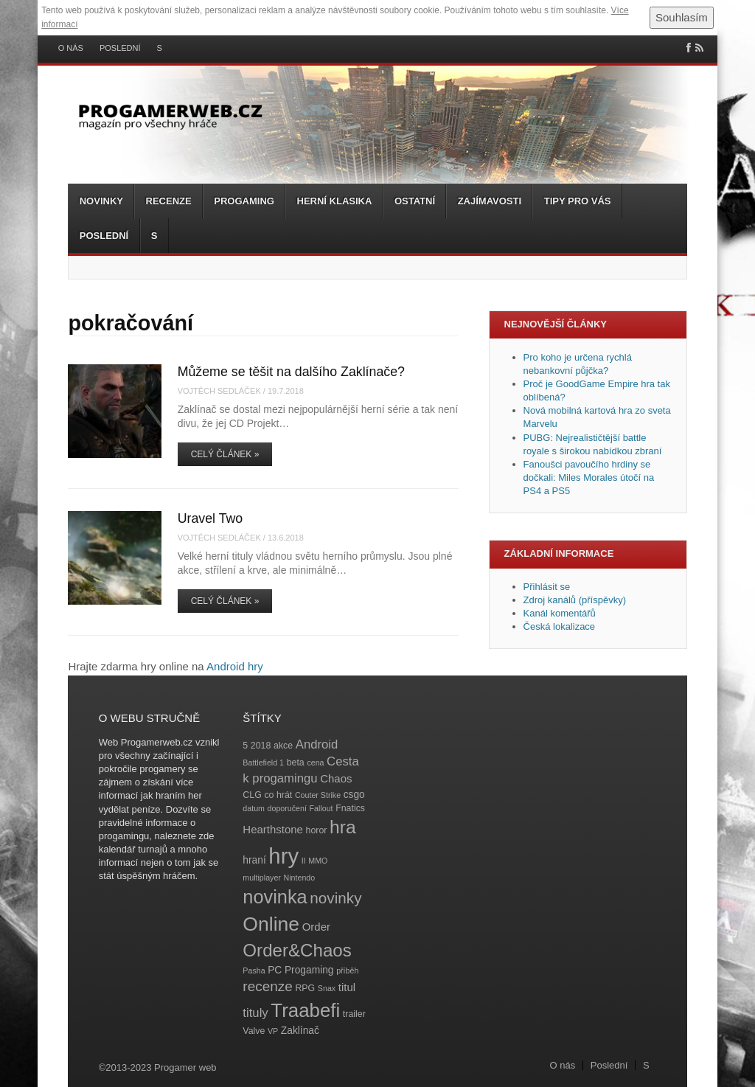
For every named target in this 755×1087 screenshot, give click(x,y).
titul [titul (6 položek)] (346, 987)
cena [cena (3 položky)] (315, 762)
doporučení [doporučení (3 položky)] (287, 808)
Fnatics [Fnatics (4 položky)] (350, 808)
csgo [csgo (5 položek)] (354, 794)
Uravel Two (210, 518)
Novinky (101, 200)
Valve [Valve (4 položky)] (254, 1031)
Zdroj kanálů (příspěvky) (574, 599)
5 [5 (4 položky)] (245, 745)
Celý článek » (225, 454)
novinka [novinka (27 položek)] (275, 896)
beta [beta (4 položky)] (296, 762)
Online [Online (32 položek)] (271, 924)
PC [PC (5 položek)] (275, 970)
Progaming (244, 200)
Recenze (169, 200)
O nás (70, 48)
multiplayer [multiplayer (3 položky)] (262, 877)
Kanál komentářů (559, 613)
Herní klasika (334, 200)
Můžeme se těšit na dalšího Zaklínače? (291, 371)
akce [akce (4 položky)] (283, 745)
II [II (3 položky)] (304, 860)
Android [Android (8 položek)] (317, 744)
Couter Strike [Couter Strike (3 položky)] (318, 795)
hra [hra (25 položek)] (343, 827)
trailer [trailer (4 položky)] (354, 1014)
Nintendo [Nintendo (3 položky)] (300, 877)
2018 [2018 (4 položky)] (261, 745)
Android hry (234, 666)
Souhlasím (681, 17)
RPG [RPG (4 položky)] (305, 988)
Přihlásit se (547, 586)
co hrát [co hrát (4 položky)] (278, 795)
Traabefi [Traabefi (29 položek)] (305, 1010)
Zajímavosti (489, 200)
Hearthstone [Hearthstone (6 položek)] (273, 829)
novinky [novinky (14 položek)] (335, 897)
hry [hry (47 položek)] (283, 856)
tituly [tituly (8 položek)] (255, 1013)
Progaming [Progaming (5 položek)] (309, 970)
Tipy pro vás (577, 200)
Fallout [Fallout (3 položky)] (321, 808)
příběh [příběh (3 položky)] (347, 970)
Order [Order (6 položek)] (316, 926)
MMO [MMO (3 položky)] (317, 860)
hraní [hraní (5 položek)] (254, 860)
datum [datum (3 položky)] (254, 808)
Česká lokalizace (559, 626)
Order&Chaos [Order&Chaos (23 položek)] (297, 950)
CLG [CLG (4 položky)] (252, 795)
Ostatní (414, 200)
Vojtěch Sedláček (219, 390)
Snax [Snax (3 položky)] (326, 988)
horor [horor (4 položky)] (316, 830)
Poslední (120, 48)
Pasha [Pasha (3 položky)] (254, 970)
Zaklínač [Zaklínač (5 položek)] (300, 1030)
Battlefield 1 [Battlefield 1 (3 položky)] (263, 762)
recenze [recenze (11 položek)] (267, 986)
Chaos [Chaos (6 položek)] (336, 778)
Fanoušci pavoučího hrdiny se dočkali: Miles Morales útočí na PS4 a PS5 (589, 477)
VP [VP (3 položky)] (273, 1031)
